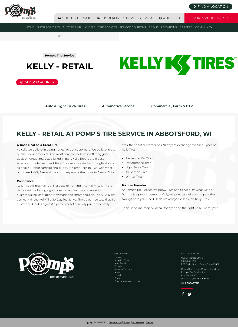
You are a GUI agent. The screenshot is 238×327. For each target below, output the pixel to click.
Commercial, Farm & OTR (172, 106)
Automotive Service (118, 106)
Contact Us (192, 283)
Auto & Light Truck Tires (65, 106)
